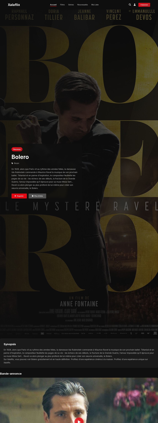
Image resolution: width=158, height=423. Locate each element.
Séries (71, 5)
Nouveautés (82, 5)
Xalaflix (14, 5)
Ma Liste (95, 5)
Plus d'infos (37, 196)
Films (62, 5)
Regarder (19, 196)
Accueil (53, 5)
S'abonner (144, 5)
